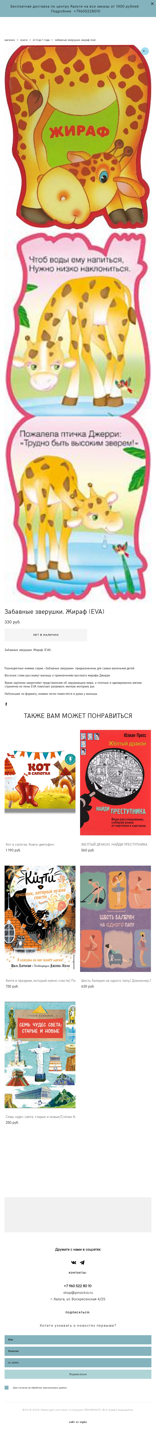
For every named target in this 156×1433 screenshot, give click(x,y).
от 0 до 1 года (41, 40)
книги (24, 40)
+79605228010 (87, 10)
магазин (10, 40)
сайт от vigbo (78, 1422)
